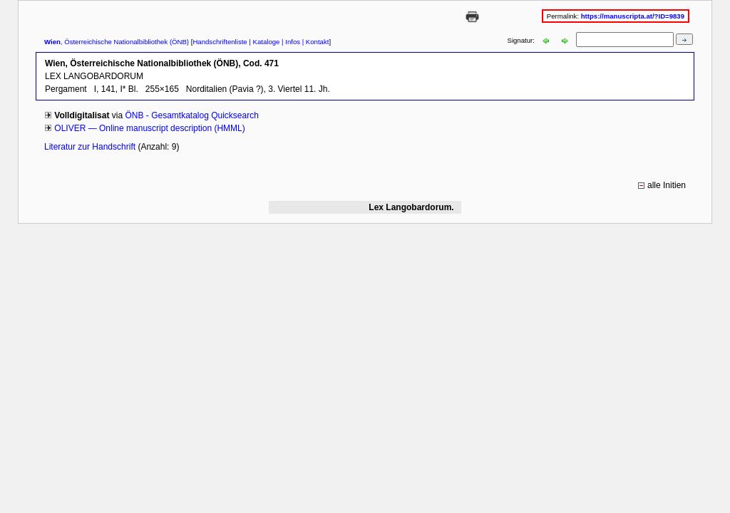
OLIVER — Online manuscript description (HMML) (149, 128)
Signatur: (522, 40)
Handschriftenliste (219, 42)
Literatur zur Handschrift (91, 147)
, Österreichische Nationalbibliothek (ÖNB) (116, 42)
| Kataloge (263, 42)
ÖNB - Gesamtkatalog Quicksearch (191, 115)
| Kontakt (314, 42)
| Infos (289, 42)
